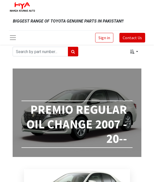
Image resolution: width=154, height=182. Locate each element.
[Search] (73, 51)
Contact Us (132, 37)
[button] (134, 51)
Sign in (104, 37)
